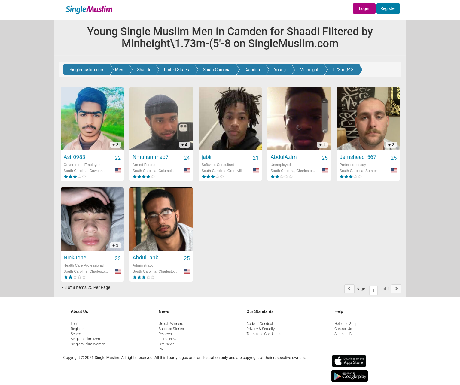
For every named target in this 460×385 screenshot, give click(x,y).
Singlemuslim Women (88, 344)
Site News (167, 344)
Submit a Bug (344, 334)
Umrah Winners (171, 324)
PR (161, 349)
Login (364, 8)
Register (388, 8)
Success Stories (171, 329)
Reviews (165, 334)
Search (76, 334)
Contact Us (343, 329)
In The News (168, 339)
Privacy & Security (261, 329)
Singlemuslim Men (85, 339)
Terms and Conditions (264, 334)
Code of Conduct (260, 324)
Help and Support (348, 324)
